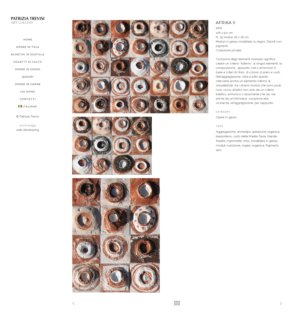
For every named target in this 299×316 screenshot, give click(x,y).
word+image (27, 125)
